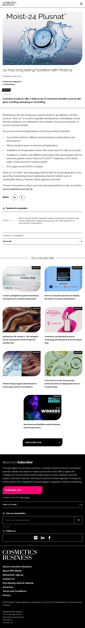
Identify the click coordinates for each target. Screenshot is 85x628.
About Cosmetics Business (17, 566)
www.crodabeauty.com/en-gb (18, 189)
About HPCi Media (12, 571)
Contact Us (9, 579)
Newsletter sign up (13, 575)
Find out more (10, 505)
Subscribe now (33, 442)
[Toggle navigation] (81, 4)
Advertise (8, 587)
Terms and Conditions (14, 591)
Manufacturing (77, 267)
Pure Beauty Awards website (18, 583)
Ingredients (6, 90)
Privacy (6, 595)
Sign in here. (25, 497)
